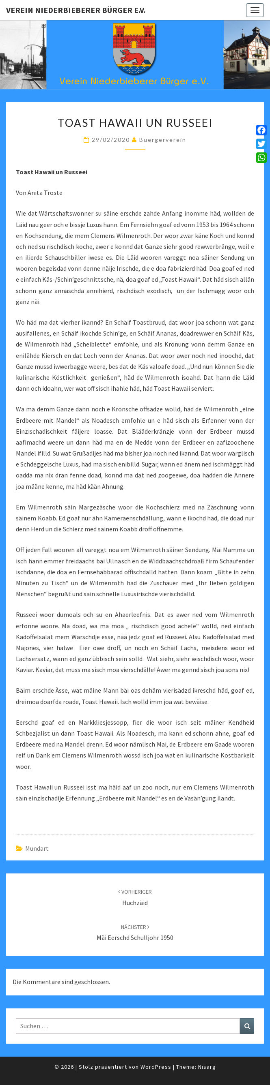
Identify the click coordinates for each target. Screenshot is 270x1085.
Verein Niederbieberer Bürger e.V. (75, 10)
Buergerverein (162, 139)
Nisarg (207, 1066)
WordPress (155, 1066)
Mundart (37, 848)
